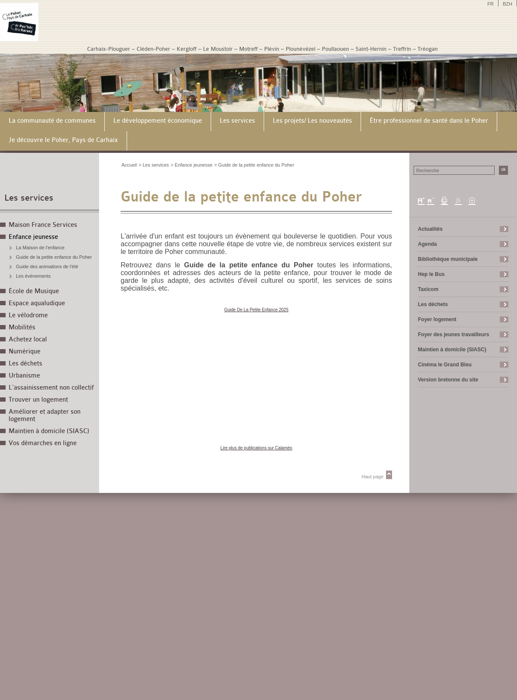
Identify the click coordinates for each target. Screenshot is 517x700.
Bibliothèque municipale (448, 259)
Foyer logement (437, 319)
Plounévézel (300, 49)
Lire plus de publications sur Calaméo (257, 448)
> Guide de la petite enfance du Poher (254, 164)
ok (503, 169)
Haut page (372, 476)
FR (490, 3)
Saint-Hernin (370, 49)
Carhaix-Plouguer (108, 49)
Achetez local (28, 339)
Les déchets (25, 363)
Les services (28, 198)
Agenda (427, 244)
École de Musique (34, 291)
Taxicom (428, 289)
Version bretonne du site (448, 380)
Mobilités (22, 327)
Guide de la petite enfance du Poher (54, 257)
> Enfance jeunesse (191, 164)
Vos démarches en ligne (43, 443)
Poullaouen (335, 49)
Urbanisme (24, 375)
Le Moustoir (218, 49)
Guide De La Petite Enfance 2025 (256, 309)
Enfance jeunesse (33, 237)
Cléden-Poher (153, 49)
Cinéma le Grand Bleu (445, 365)
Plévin (271, 49)
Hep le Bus (431, 274)
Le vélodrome (28, 315)
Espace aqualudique (37, 303)
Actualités (430, 229)
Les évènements (33, 276)
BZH (507, 3)
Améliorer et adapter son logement (45, 415)
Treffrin (402, 49)
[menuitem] (52, 121)
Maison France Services (43, 225)
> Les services (153, 164)
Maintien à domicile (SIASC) (49, 431)
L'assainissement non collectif (51, 387)
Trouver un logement (38, 399)
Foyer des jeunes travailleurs (453, 334)
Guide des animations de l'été (47, 266)
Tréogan (427, 49)
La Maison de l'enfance (40, 247)
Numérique (24, 351)
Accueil (129, 164)
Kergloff (186, 49)
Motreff (248, 49)
